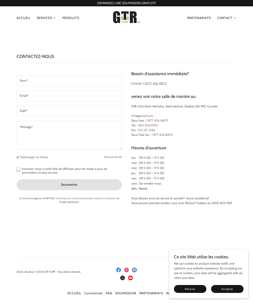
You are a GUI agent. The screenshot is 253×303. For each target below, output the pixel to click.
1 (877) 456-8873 (155, 83)
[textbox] (69, 81)
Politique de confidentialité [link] (72, 198)
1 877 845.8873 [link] (162, 135)
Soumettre (69, 185)
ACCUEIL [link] (23, 18)
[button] (46, 18)
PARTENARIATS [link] (199, 18)
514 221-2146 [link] (146, 130)
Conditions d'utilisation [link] (104, 198)
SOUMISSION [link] (125, 293)
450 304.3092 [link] (148, 125)
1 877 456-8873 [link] (157, 120)
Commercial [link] (93, 293)
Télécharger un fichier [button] (34, 157)
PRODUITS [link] (70, 18)
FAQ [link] (109, 293)
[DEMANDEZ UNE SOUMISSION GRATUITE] (126, 3)
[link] (126, 18)
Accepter (227, 289)
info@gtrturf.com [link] (142, 116)
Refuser (190, 289)
